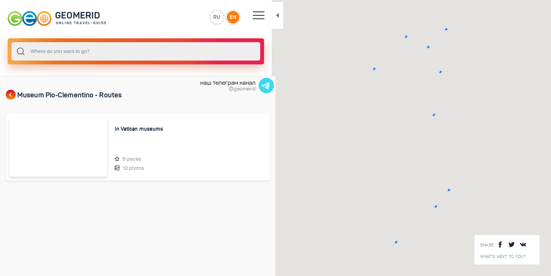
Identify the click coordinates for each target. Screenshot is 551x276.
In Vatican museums (114, 128)
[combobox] (103, 51)
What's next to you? (503, 257)
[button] (373, 37)
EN (168, 16)
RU (151, 16)
